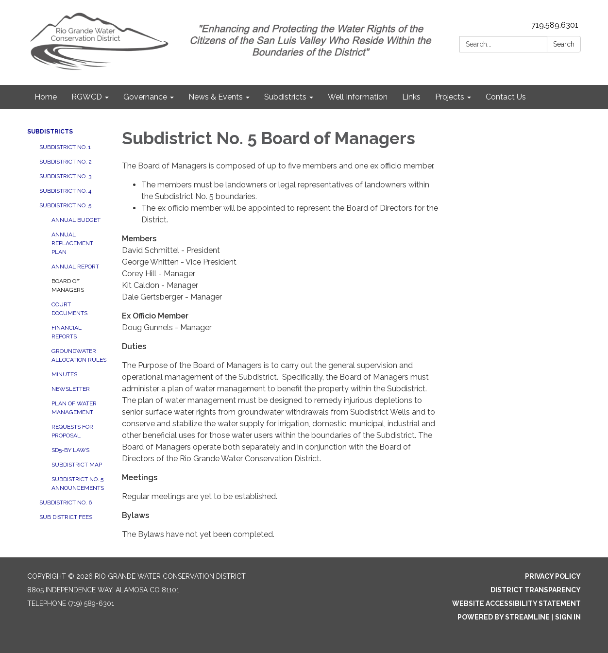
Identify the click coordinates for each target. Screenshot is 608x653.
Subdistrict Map (76, 464)
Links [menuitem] (411, 96)
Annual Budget (76, 220)
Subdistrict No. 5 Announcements (77, 483)
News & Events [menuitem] (215, 96)
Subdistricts (50, 131)
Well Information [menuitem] (358, 96)
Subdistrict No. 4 (65, 190)
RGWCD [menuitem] (86, 96)
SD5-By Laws (70, 450)
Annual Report (75, 266)
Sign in (568, 617)
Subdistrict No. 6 (65, 502)
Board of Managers (67, 285)
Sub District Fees (65, 517)
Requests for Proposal (72, 431)
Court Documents (69, 309)
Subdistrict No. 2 (65, 161)
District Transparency (535, 590)
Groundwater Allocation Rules (78, 355)
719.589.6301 (554, 25)
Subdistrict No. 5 (65, 205)
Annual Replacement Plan (72, 243)
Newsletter (70, 388)
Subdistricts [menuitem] (285, 96)
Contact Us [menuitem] (506, 96)
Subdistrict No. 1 (65, 147)
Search (563, 44)
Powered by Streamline (503, 617)
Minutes (64, 374)
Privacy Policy (553, 576)
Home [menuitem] (45, 96)
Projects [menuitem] (449, 96)
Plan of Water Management (74, 408)
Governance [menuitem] (145, 96)
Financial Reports (66, 332)
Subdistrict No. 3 (65, 176)
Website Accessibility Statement (516, 603)
